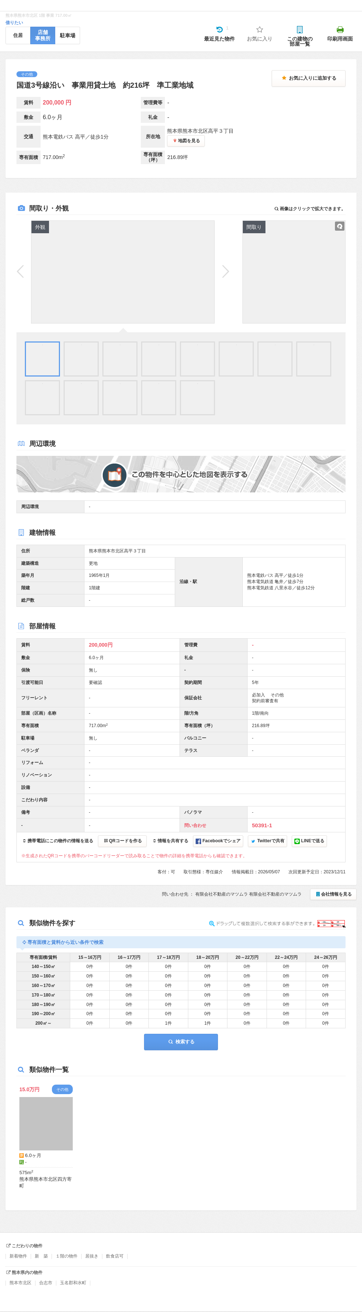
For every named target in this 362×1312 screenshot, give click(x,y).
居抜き (91, 1256)
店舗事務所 (42, 35)
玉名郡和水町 (73, 1283)
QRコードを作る (122, 840)
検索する (181, 1041)
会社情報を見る (333, 894)
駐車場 (67, 35)
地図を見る (186, 140)
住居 (18, 35)
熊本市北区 (20, 1283)
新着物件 (18, 1256)
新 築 (41, 1256)
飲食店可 (115, 1256)
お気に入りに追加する (308, 78)
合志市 (45, 1283)
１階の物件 (67, 1256)
